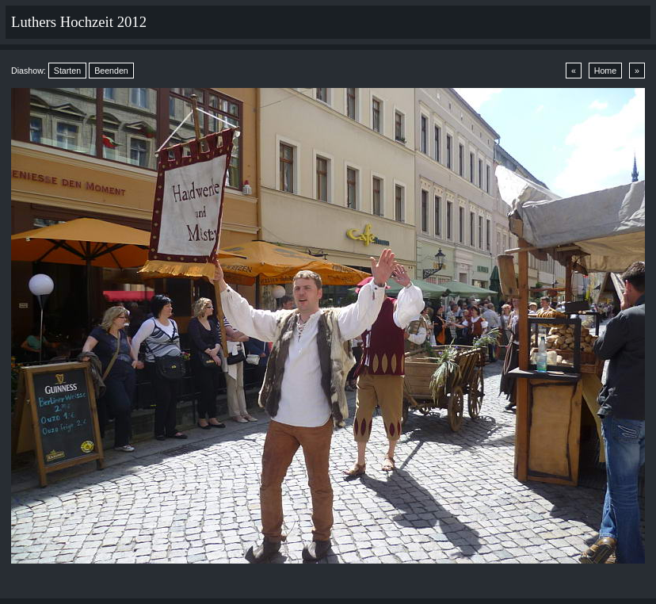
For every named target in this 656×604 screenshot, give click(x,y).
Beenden (111, 70)
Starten (67, 70)
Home (605, 70)
